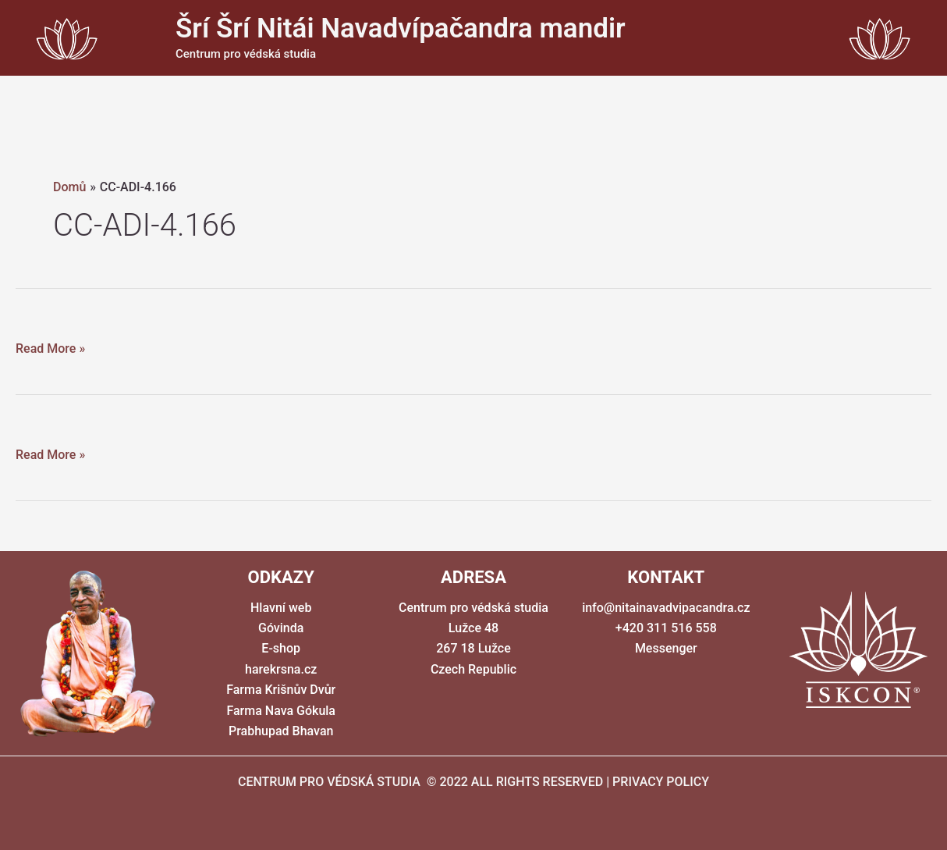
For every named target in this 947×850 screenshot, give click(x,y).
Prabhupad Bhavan (281, 731)
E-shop (280, 648)
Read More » (50, 349)
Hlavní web (280, 607)
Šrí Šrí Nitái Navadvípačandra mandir (401, 28)
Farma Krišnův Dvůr (280, 689)
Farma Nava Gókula (280, 710)
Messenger (666, 648)
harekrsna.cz (281, 669)
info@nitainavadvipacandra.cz (666, 607)
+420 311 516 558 (666, 628)
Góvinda (280, 628)
